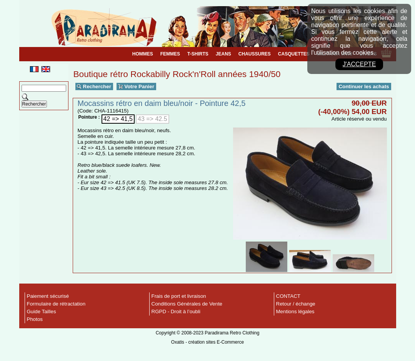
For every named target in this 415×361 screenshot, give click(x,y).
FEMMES (170, 54)
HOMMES (142, 54)
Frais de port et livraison (179, 296)
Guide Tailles (41, 311)
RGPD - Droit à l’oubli (176, 311)
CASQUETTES (294, 54)
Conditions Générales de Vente (187, 304)
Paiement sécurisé (48, 296)
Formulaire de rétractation (56, 304)
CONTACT (288, 296)
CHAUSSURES (254, 54)
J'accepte (359, 64)
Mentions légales (295, 311)
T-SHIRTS (197, 54)
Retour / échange (295, 304)
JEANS (223, 54)
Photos (35, 319)
